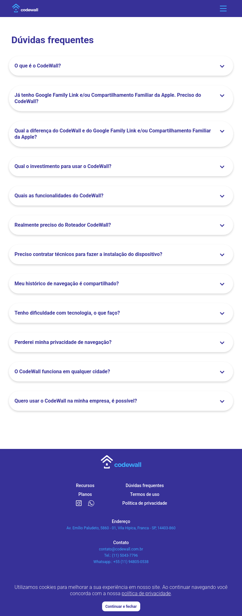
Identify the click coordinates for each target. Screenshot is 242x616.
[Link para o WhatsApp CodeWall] (91, 503)
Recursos (85, 485)
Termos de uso (144, 494)
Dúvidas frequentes (145, 485)
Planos (85, 494)
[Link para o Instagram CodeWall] (79, 503)
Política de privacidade (144, 503)
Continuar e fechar (121, 606)
